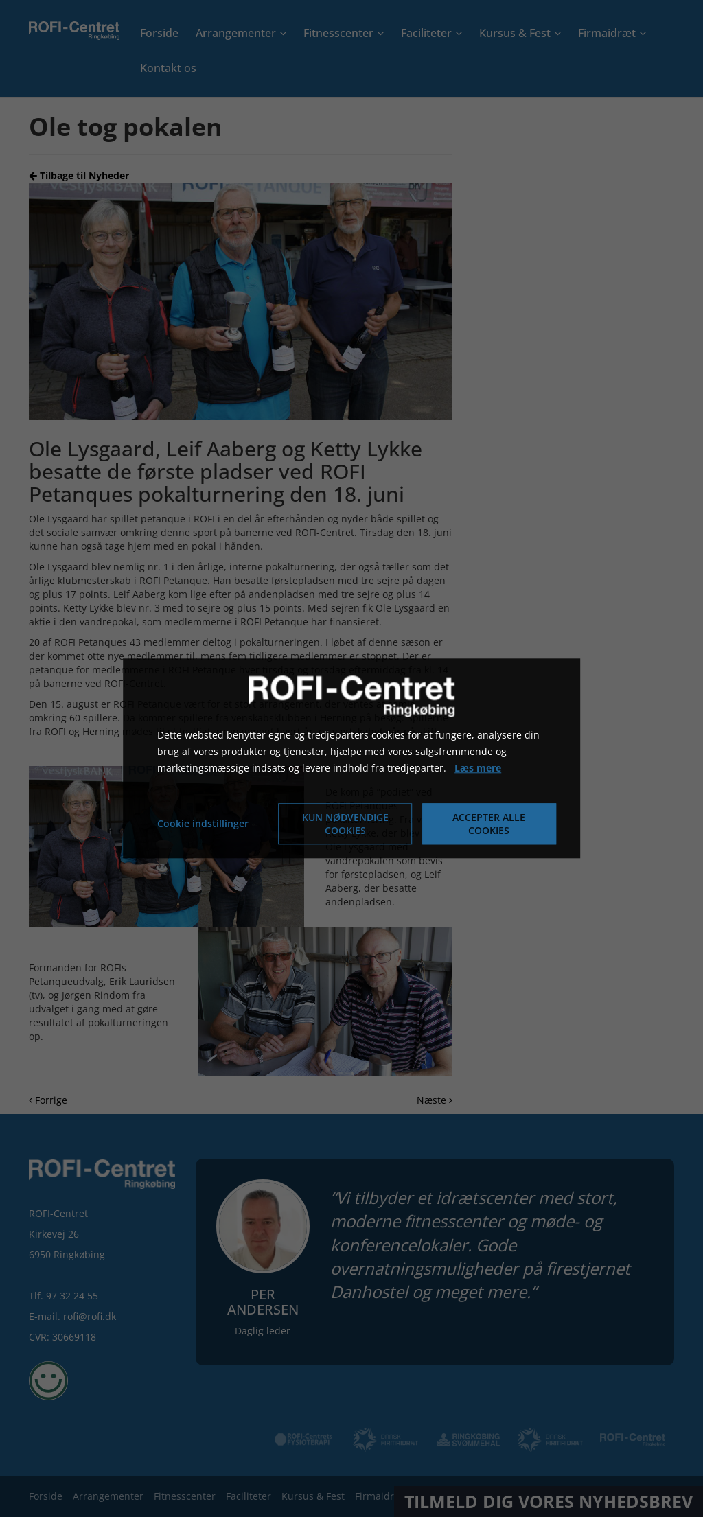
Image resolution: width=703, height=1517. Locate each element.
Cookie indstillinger (203, 824)
